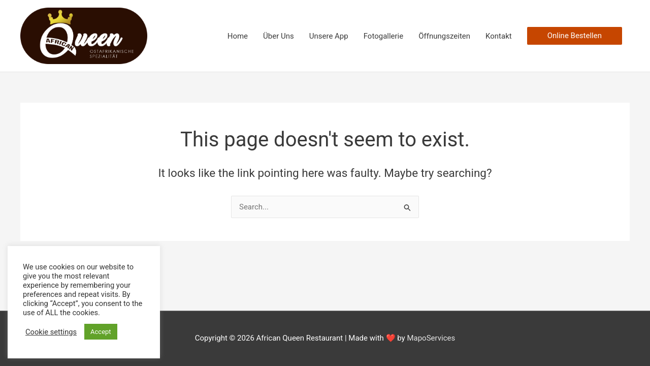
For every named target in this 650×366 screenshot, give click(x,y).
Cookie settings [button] (51, 332)
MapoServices (431, 338)
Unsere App (328, 36)
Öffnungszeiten (444, 36)
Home (238, 36)
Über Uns (278, 36)
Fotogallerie (384, 36)
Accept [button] (100, 332)
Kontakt (498, 36)
